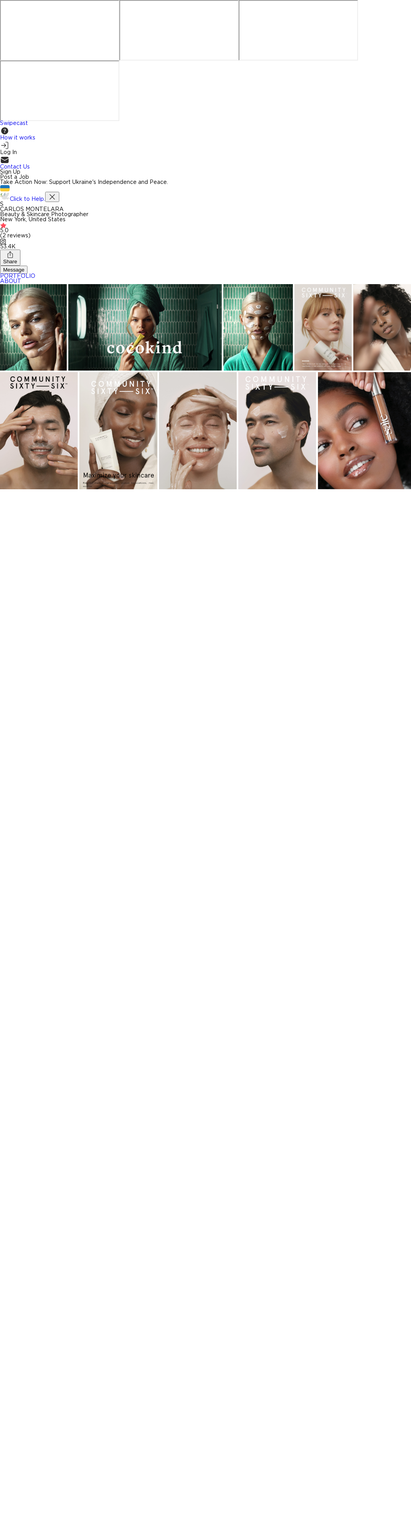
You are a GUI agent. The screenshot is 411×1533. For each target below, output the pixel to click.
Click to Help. (27, 199)
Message (13, 270)
